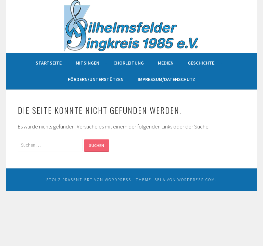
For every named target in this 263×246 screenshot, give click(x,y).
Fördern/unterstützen (96, 79)
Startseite (49, 63)
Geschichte (201, 63)
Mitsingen (87, 63)
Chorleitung (128, 63)
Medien (166, 63)
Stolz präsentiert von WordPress (88, 179)
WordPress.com (196, 179)
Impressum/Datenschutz (166, 79)
